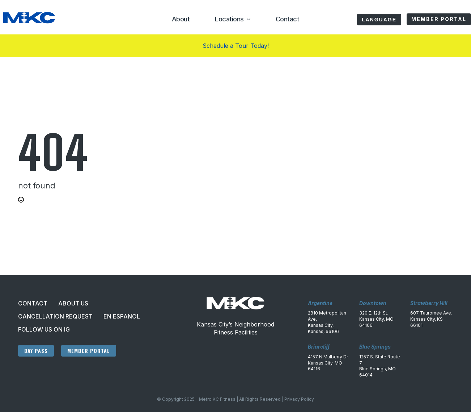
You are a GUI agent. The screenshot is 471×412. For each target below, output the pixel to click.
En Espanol (121, 316)
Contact (288, 19)
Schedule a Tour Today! (236, 45)
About (181, 19)
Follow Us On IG (44, 329)
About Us (73, 303)
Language (379, 19)
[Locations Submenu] (247, 19)
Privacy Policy (299, 399)
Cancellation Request (55, 316)
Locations (229, 19)
